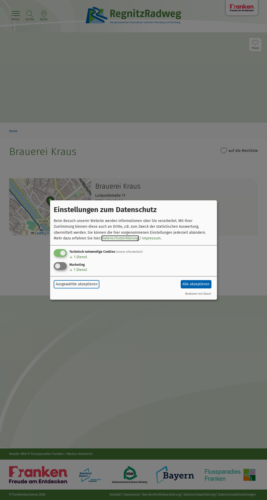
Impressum (151, 238)
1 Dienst (78, 257)
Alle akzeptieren (196, 284)
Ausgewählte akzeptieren (77, 284)
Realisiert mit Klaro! (198, 293)
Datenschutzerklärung (120, 238)
